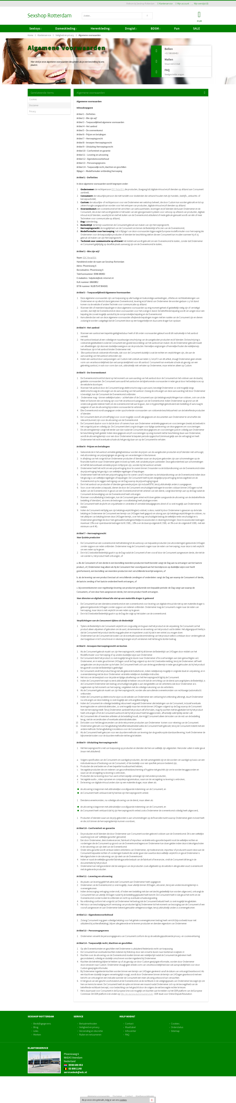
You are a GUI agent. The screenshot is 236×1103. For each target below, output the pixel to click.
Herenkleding (101, 28)
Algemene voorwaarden (99, 1096)
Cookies (33, 99)
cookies (123, 1099)
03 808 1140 (73, 1068)
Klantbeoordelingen (145, 1096)
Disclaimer (34, 105)
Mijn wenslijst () (200, 3)
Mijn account (182, 3)
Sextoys (35, 28)
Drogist (131, 28)
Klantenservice (164, 3)
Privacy (32, 111)
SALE (196, 28)
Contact (129, 1023)
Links (35, 1031)
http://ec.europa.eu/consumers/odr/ (137, 993)
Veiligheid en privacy (89, 1027)
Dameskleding (66, 28)
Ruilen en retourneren (90, 1034)
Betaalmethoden (88, 1023)
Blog (35, 1027)
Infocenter (130, 1031)
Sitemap (175, 1031)
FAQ (127, 1034)
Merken (37, 1034)
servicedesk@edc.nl (75, 1072)
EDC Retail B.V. (118, 189)
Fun (176, 28)
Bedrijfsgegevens (42, 1023)
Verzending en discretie (91, 1031)
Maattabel (130, 1027)
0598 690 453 (73, 1065)
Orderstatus (177, 1027)
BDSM (155, 28)
